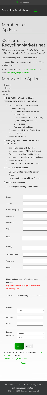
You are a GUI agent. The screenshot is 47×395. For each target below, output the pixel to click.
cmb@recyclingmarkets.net (18, 72)
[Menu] (35, 10)
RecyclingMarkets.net (16, 10)
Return (23, 363)
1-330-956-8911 (25, 2)
